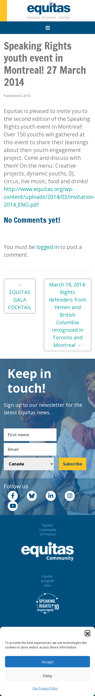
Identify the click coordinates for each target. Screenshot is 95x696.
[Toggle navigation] (47, 28)
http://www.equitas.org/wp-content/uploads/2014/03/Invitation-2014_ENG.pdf (49, 197)
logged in (47, 246)
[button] (87, 633)
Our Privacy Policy (45, 688)
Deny (47, 675)
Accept (48, 661)
